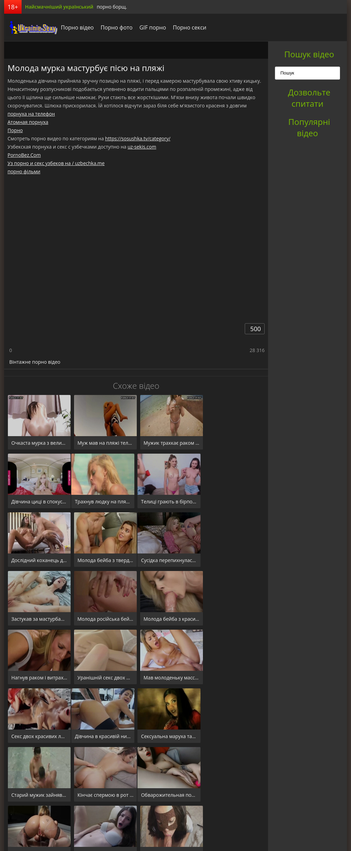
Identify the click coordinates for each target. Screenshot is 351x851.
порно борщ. (112, 6)
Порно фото (115, 27)
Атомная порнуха (28, 122)
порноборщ (30, 27)
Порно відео (75, 27)
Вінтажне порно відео (34, 362)
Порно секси (188, 27)
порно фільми (24, 171)
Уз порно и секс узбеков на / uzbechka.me (56, 163)
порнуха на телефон (31, 113)
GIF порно (150, 27)
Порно (15, 130)
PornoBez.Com (24, 155)
